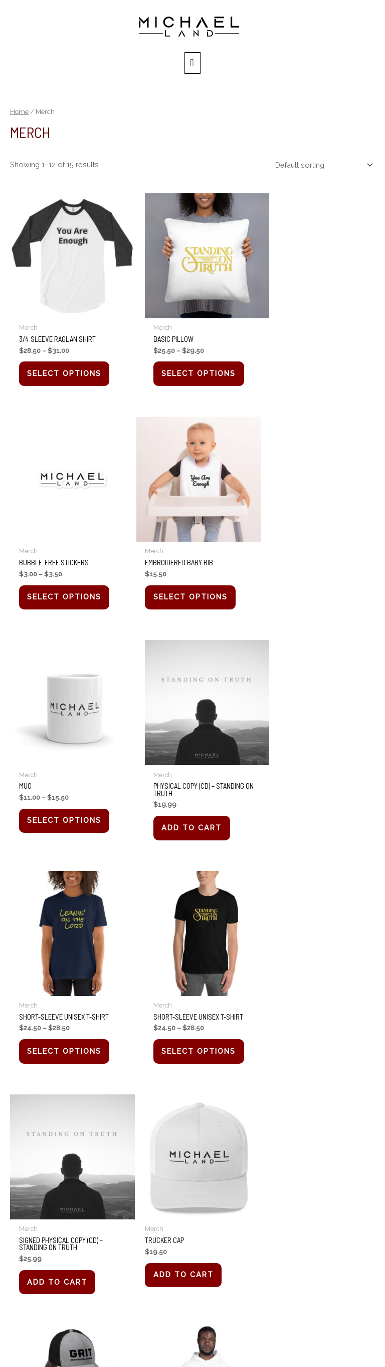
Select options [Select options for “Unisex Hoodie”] (315, 1040)
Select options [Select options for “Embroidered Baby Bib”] (66, 587)
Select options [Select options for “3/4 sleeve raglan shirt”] (66, 368)
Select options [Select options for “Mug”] (190, 587)
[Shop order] (322, 168)
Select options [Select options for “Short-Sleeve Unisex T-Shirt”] (66, 813)
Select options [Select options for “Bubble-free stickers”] (315, 368)
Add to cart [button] (308, 595)
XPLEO (311, 1345)
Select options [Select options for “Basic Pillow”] (190, 368)
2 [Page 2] (42, 1102)
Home (19, 114)
